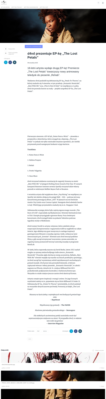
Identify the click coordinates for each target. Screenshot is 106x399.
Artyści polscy (16, 7)
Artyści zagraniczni (31, 7)
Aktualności (5, 7)
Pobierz (22, 355)
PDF (38, 317)
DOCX (45, 317)
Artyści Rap (44, 7)
